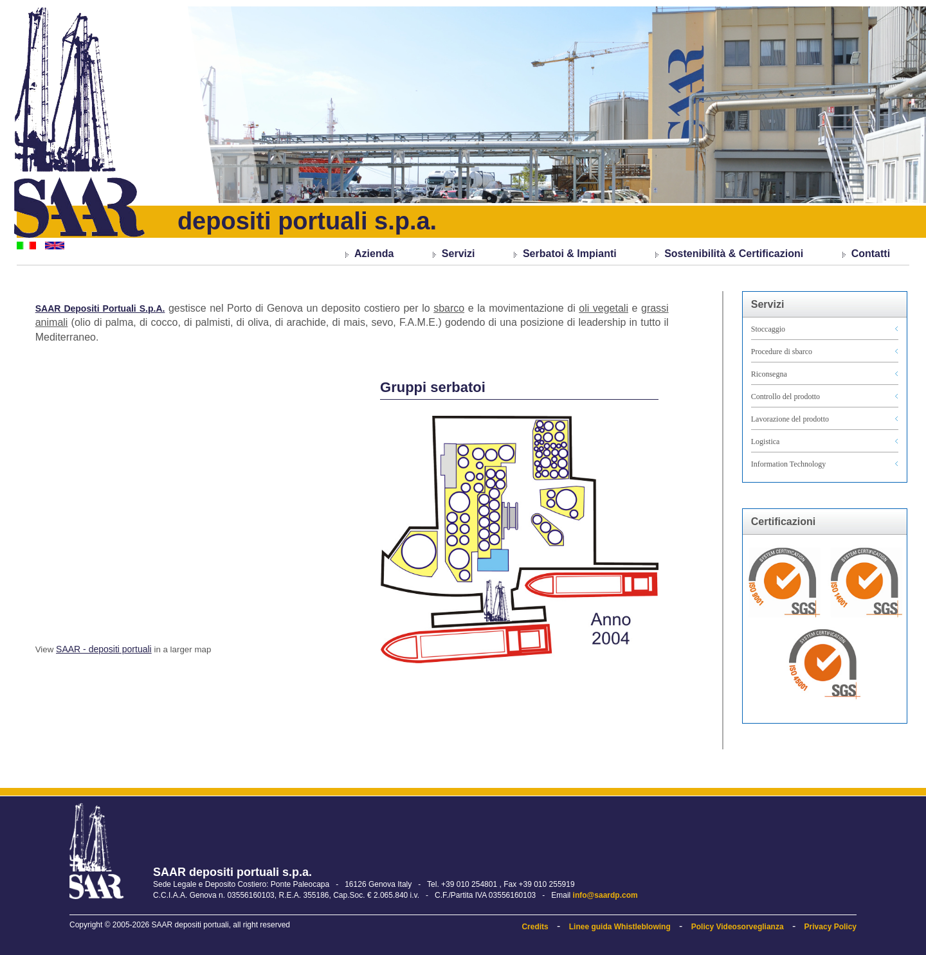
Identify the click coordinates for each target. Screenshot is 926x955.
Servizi (458, 253)
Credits (535, 926)
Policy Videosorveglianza (737, 926)
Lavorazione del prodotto (790, 419)
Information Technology (788, 464)
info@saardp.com (605, 895)
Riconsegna (769, 374)
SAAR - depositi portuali (104, 649)
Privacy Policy (830, 926)
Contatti (870, 253)
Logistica (765, 441)
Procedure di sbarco (781, 351)
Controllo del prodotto (785, 396)
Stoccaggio (768, 329)
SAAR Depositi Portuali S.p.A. (100, 308)
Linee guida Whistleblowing (620, 926)
